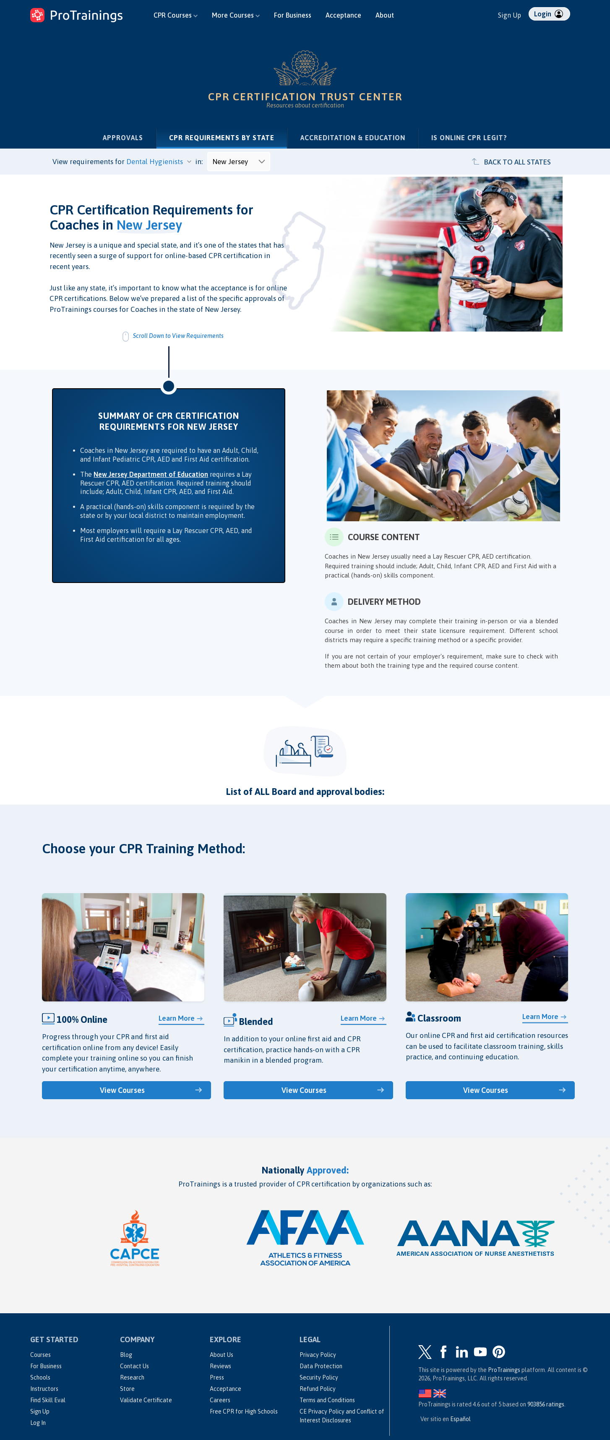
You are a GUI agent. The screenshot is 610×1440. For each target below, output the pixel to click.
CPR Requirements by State (228, 136)
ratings (545, 1404)
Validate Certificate (146, 1400)
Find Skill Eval (47, 1400)
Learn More (177, 1018)
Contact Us (134, 1366)
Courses (40, 1354)
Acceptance (343, 15)
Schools (40, 1377)
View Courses (122, 1090)
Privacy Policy (318, 1354)
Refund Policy (318, 1388)
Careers (220, 1400)
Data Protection (321, 1366)
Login (548, 14)
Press (217, 1377)
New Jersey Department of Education (151, 474)
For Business (292, 15)
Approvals (123, 137)
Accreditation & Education (352, 137)
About (384, 15)
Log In (38, 1422)
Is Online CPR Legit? (469, 137)
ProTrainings (504, 1370)
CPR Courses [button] (176, 15)
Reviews (220, 1366)
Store (127, 1388)
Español (460, 1419)
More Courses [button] (236, 15)
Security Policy (319, 1377)
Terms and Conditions (327, 1400)
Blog (126, 1354)
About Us (221, 1354)
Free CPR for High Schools (244, 1411)
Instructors (44, 1388)
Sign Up (509, 15)
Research (132, 1377)
